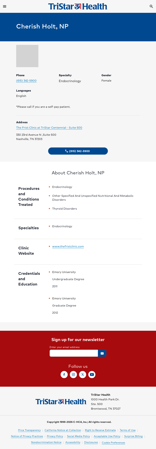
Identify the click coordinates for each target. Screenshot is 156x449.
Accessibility (72, 442)
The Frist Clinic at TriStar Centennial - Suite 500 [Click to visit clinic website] (49, 127)
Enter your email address (65, 347)
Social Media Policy (78, 436)
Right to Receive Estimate (100, 430)
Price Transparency (29, 430)
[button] (78, 151)
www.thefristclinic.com (68, 246)
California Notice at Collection (63, 430)
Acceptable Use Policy (107, 436)
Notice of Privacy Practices (27, 436)
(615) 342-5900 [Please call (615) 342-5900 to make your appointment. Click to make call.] (26, 80)
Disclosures (91, 442)
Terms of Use (128, 430)
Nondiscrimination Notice (46, 442)
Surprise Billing (133, 436)
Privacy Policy (55, 436)
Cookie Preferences (113, 442)
